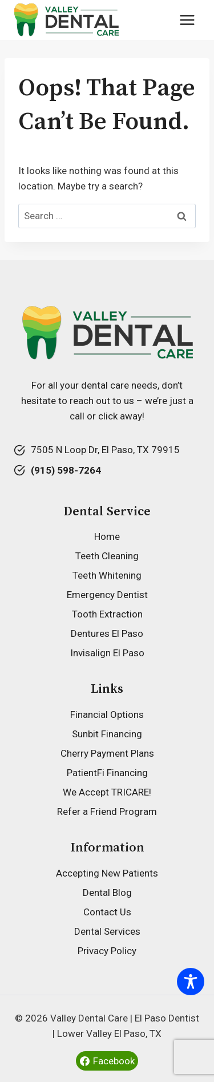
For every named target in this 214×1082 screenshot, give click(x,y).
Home (107, 536)
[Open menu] (186, 19)
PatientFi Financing (107, 772)
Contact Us (107, 912)
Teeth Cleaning (107, 556)
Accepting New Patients (107, 873)
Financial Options (107, 714)
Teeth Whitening (107, 575)
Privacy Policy (107, 950)
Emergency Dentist (107, 594)
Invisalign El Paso (107, 653)
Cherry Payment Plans (107, 753)
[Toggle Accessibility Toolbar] (190, 981)
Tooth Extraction (107, 614)
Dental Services (107, 931)
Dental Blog (107, 892)
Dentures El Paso (107, 633)
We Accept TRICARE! (107, 792)
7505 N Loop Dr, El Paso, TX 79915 (105, 449)
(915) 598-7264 (66, 470)
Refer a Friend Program (107, 811)
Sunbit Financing (107, 734)
